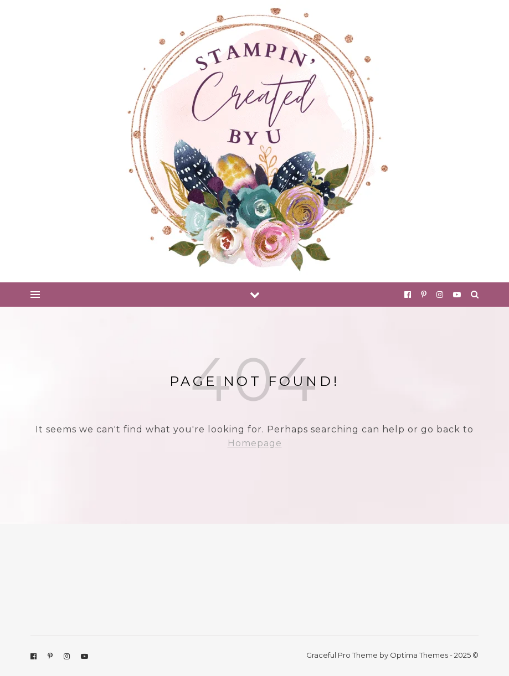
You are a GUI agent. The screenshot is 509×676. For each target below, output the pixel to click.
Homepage (255, 443)
